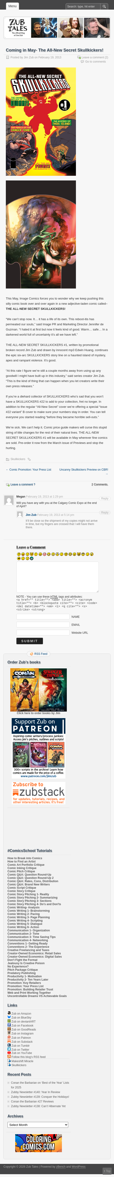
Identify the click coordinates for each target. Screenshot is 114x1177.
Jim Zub (29, 57)
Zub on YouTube (19, 1055)
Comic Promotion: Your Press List (28, 469)
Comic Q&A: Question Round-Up (29, 877)
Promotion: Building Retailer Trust (30, 992)
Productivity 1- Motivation (24, 979)
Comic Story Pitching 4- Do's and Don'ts (34, 907)
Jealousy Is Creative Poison (26, 966)
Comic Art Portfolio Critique (25, 867)
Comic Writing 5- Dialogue (24, 926)
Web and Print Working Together (29, 995)
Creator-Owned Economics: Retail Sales (34, 956)
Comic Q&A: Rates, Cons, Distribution (32, 884)
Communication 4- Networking (27, 943)
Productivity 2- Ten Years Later (27, 982)
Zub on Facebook (20, 1028)
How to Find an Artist (21, 864)
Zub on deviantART (21, 1024)
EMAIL (75, 627)
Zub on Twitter (18, 1052)
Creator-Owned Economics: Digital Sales (34, 959)
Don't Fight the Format (22, 962)
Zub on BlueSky (19, 1020)
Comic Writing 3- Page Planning (28, 920)
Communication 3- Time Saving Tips (31, 939)
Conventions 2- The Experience (28, 949)
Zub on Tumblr (18, 1048)
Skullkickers (18, 459)
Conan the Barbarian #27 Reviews (32, 1104)
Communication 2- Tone (23, 936)
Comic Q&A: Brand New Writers (28, 887)
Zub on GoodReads (21, 1032)
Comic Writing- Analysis (23, 910)
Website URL (79, 635)
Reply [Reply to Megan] (104, 498)
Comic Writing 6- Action (23, 930)
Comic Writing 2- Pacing (23, 916)
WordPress (79, 1169)
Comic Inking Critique (21, 871)
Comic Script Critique (21, 890)
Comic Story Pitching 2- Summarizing (32, 900)
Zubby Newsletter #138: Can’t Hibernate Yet (38, 1109)
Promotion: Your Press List (25, 989)
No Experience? (18, 969)
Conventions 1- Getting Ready (27, 946)
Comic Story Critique (21, 894)
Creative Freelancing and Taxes (28, 953)
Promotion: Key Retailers (24, 985)
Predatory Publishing (21, 976)
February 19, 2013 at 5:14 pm (55, 515)
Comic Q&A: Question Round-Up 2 (30, 880)
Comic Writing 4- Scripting (25, 923)
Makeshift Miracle (20, 1064)
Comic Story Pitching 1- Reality (28, 897)
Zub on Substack (19, 1044)
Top (108, 1171)
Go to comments (95, 61)
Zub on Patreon (19, 1040)
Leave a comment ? (23, 484)
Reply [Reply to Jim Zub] (104, 512)
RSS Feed (40, 656)
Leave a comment (93, 57)
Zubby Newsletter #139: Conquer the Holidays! (40, 1099)
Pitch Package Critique (22, 972)
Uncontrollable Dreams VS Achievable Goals (37, 999)
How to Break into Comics (24, 861)
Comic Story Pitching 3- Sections (29, 903)
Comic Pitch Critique (21, 874)
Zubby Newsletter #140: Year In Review (35, 1095)
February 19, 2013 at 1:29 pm (44, 496)
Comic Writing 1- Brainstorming (28, 913)
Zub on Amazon (19, 1016)
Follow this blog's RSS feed (26, 1059)
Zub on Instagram (20, 1036)
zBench (60, 1169)
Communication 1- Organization (28, 933)
